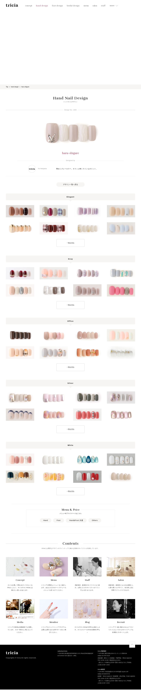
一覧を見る (70, 243)
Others (95, 520)
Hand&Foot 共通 (76, 520)
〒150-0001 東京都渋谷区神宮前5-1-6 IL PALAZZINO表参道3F (75, 653)
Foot (59, 520)
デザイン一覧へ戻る (70, 184)
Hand (45, 520)
